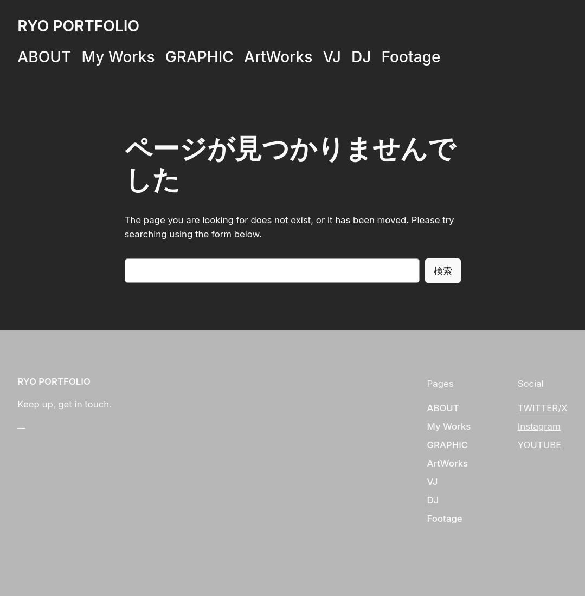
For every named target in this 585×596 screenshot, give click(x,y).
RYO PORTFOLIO (78, 26)
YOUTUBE (540, 444)
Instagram (539, 426)
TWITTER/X (543, 408)
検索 (443, 270)
